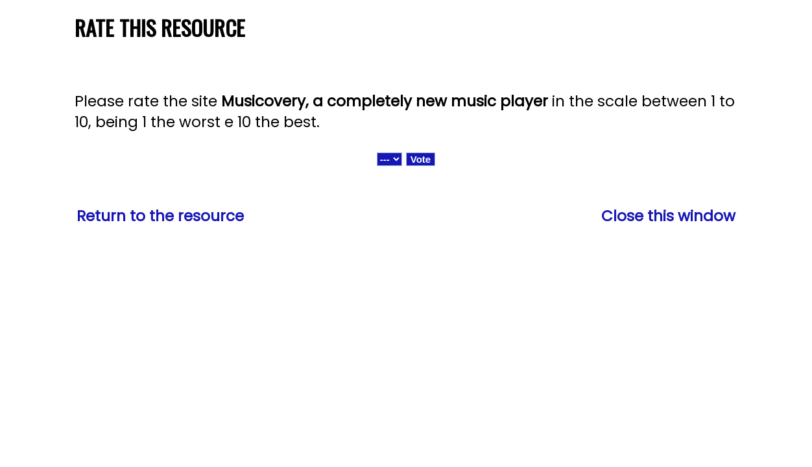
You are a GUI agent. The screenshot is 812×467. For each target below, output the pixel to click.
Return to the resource (160, 216)
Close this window (668, 216)
